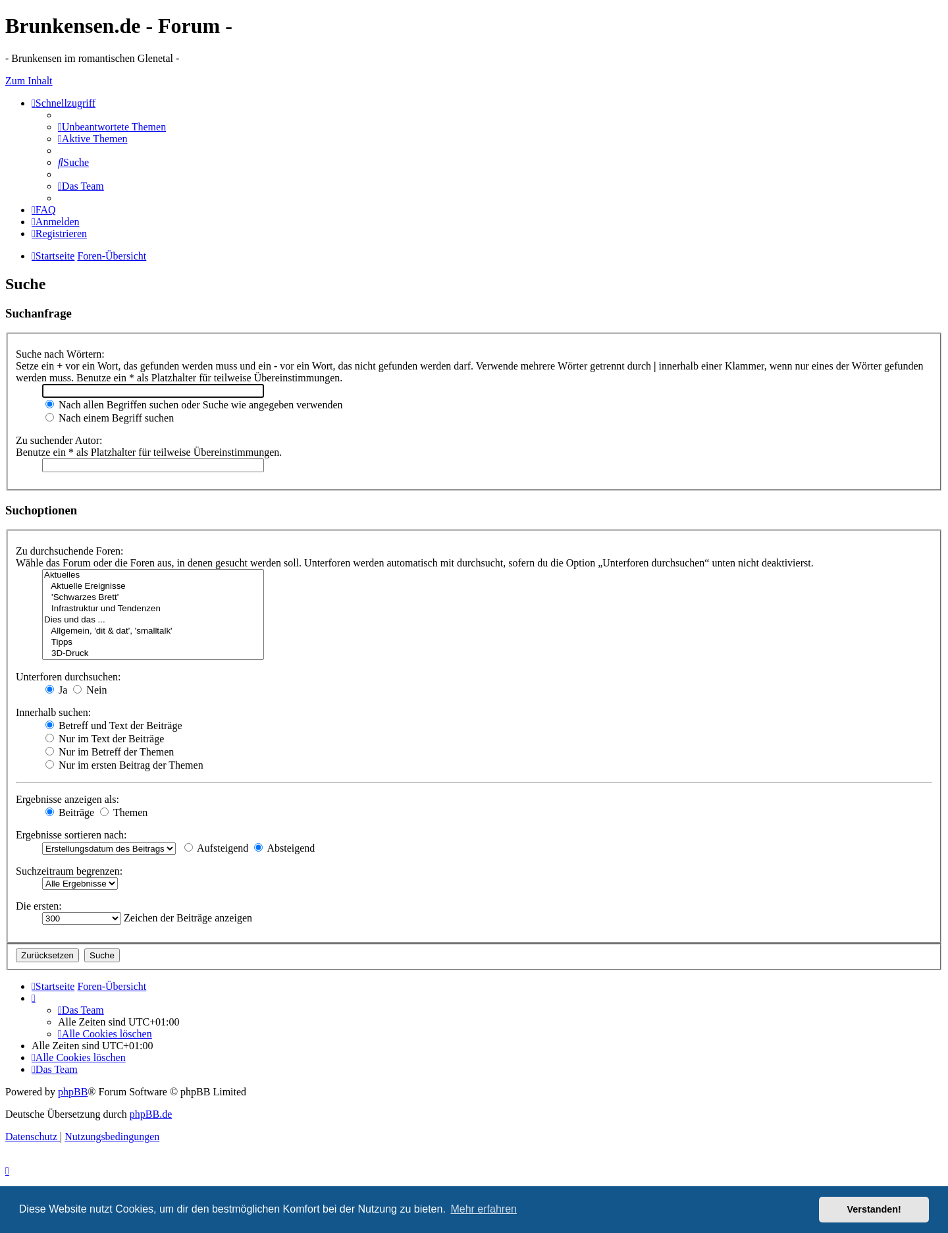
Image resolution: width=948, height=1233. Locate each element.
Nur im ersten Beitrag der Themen (124, 765)
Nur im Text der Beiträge (104, 738)
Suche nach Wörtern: (60, 354)
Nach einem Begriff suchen (109, 418)
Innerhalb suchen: (53, 712)
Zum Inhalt (29, 80)
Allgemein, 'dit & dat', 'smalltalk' (153, 631)
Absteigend (284, 848)
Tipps (153, 642)
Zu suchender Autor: (59, 440)
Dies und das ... (153, 620)
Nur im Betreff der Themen (109, 751)
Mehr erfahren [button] (483, 1209)
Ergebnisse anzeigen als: (67, 799)
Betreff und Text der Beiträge (113, 725)
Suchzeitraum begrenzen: (69, 871)
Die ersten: (39, 906)
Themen (123, 812)
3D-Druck (153, 653)
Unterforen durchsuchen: (68, 676)
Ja (56, 690)
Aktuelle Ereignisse (153, 586)
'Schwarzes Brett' (153, 597)
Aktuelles (153, 575)
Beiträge (69, 812)
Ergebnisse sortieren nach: (71, 834)
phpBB (73, 1091)
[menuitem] (112, 126)
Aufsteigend (216, 848)
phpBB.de (151, 1114)
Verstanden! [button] (874, 1209)
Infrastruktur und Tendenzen (153, 609)
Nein (90, 690)
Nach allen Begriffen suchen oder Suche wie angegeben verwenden (194, 404)
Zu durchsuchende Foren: (70, 551)
